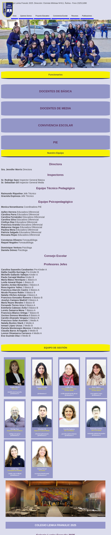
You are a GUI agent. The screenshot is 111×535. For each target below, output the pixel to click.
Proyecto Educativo (42, 16)
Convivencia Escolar (60, 16)
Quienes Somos (26, 16)
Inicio (14, 16)
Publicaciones (87, 16)
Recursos (74, 16)
